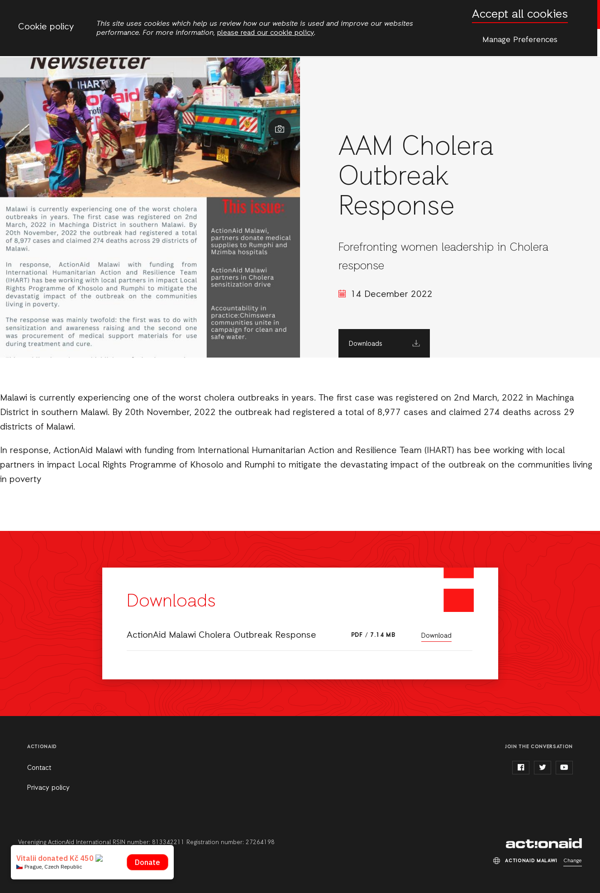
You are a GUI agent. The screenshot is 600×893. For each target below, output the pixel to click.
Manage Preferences (519, 39)
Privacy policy (48, 788)
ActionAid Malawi (544, 843)
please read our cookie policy (265, 33)
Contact (39, 768)
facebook (520, 767)
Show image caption (279, 129)
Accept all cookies (520, 15)
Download (436, 635)
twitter (542, 767)
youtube (564, 767)
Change (572, 860)
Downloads (365, 344)
